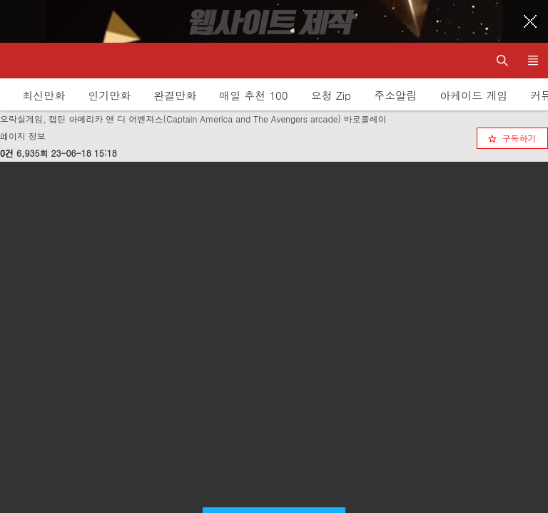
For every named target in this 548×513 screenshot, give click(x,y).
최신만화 (43, 95)
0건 (7, 153)
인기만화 (109, 95)
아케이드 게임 (473, 95)
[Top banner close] (530, 21)
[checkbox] (512, 138)
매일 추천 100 (253, 95)
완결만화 (174, 95)
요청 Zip (331, 95)
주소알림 (395, 95)
